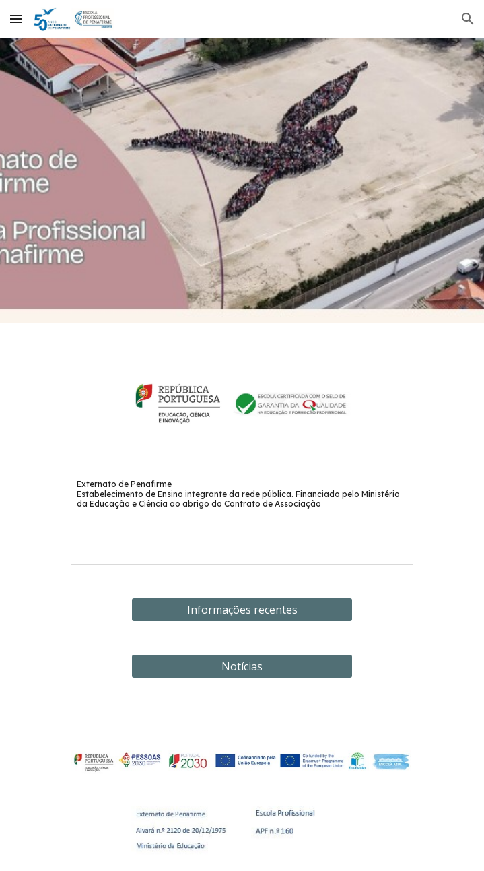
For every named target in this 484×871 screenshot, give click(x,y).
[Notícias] (242, 666)
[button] (16, 18)
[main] (242, 494)
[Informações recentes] (242, 609)
